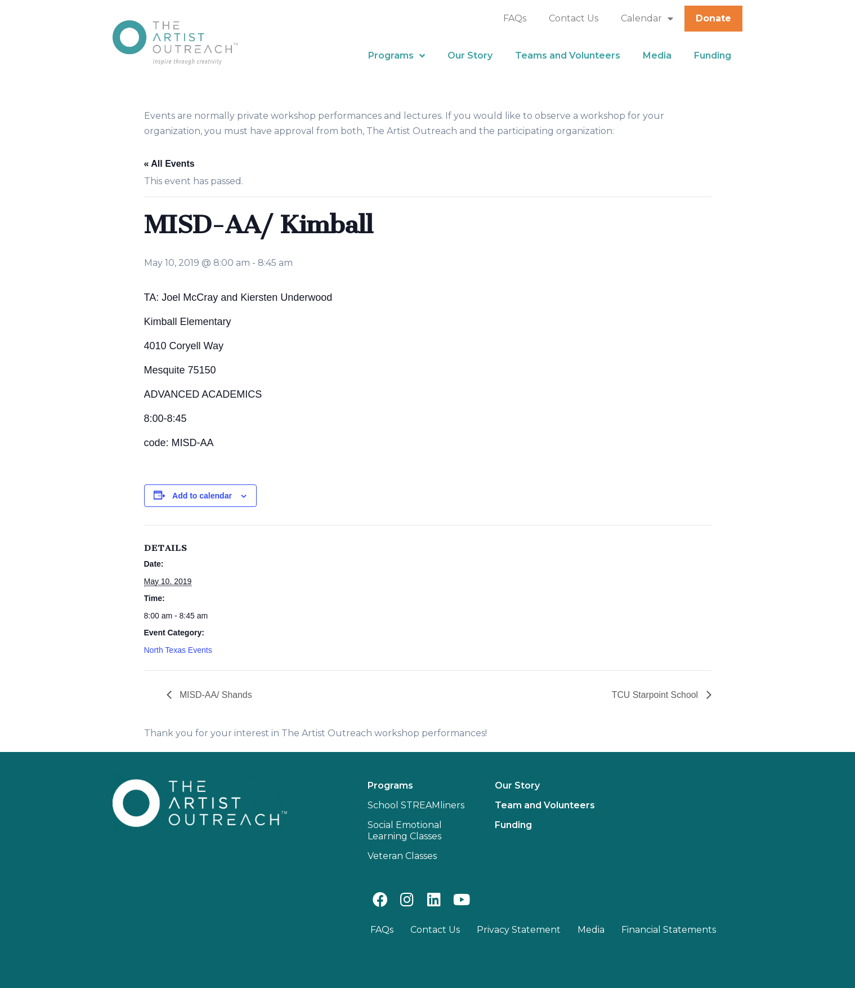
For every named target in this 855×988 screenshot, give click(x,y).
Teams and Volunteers (567, 55)
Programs (396, 56)
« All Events (169, 163)
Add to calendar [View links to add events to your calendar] (202, 495)
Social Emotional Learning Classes (405, 831)
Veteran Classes (402, 856)
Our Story (470, 55)
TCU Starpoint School (655, 695)
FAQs (514, 18)
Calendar (647, 18)
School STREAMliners (416, 805)
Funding (712, 55)
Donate (713, 18)
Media (657, 55)
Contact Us (573, 18)
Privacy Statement (519, 929)
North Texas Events (178, 650)
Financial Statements (668, 929)
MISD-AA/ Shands (215, 695)
